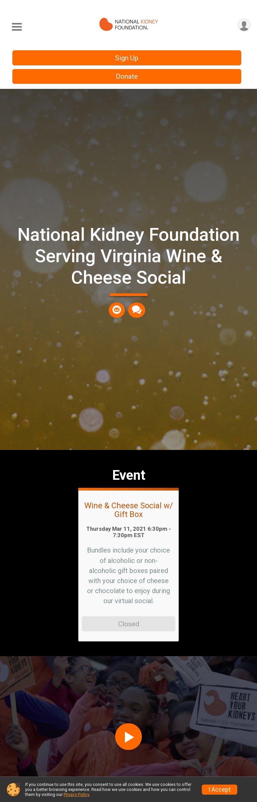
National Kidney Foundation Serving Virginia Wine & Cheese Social (128, 256)
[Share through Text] (136, 310)
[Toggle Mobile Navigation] (16, 27)
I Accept (219, 789)
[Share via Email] (117, 310)
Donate (127, 76)
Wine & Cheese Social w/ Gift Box (128, 510)
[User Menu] (244, 25)
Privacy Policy (76, 794)
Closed (128, 624)
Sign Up (126, 58)
